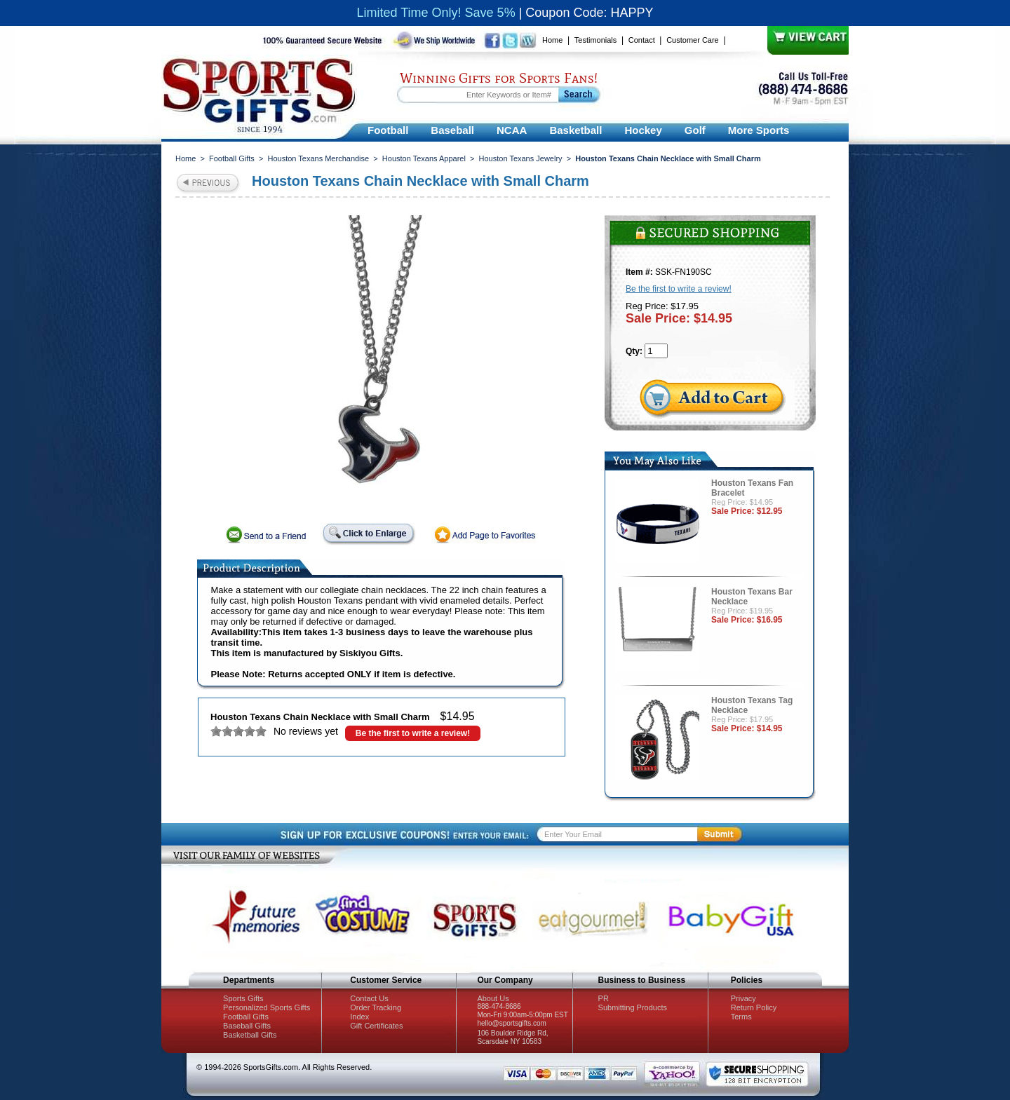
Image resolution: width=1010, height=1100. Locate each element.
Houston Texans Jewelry (521, 158)
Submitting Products (632, 1007)
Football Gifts (232, 158)
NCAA (512, 130)
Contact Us (369, 998)
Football (388, 130)
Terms (741, 1016)
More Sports (759, 130)
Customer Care (692, 40)
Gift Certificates (376, 1025)
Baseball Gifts (247, 1025)
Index (359, 1016)
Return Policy (753, 1007)
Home (552, 40)
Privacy (743, 998)
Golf (695, 130)
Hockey (642, 130)
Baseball (452, 130)
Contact (641, 40)
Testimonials (595, 40)
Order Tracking (375, 1007)
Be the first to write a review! (413, 733)
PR (603, 998)
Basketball (575, 130)
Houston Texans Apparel (424, 158)
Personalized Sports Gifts (266, 1007)
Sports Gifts (243, 998)
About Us (493, 998)
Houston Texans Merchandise (318, 158)
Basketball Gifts (249, 1035)
